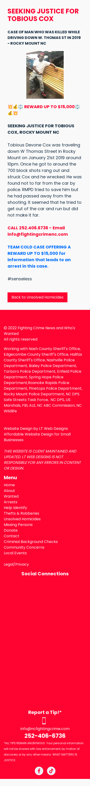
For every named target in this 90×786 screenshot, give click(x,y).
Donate (11, 530)
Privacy (22, 564)
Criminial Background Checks (31, 541)
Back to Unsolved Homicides (37, 297)
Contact (11, 536)
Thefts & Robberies (21, 513)
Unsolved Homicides (22, 519)
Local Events (15, 553)
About (9, 490)
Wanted (11, 496)
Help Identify (15, 507)
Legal (8, 564)
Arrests (10, 502)
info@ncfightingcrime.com (45, 728)
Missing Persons (18, 524)
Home (9, 485)
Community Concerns (24, 547)
